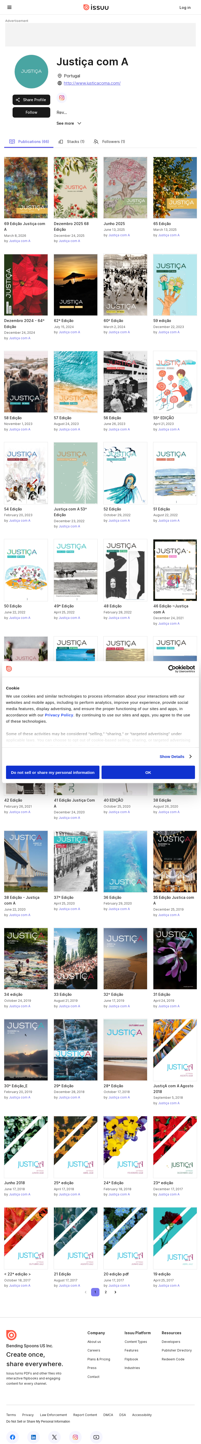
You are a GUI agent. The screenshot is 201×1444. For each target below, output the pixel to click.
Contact (93, 1371)
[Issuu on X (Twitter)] (54, 1431)
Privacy (28, 1409)
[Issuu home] (96, 7)
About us (94, 1336)
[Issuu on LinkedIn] (33, 1431)
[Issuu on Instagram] (75, 1431)
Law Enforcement (53, 1409)
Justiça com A (19, 235)
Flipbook (131, 1353)
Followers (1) (109, 136)
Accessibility (142, 1409)
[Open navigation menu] (9, 7)
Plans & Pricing (98, 1353)
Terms (11, 1409)
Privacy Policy (59, 715)
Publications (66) (29, 136)
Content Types (136, 1336)
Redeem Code (173, 1353)
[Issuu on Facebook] (12, 1431)
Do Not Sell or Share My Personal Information (38, 1416)
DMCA (108, 1409)
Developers (171, 1336)
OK (148, 772)
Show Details (172, 756)
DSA (122, 1409)
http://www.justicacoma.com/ (92, 83)
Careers (93, 1345)
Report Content (85, 1409)
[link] (185, 7)
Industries (132, 1362)
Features (131, 1345)
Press (92, 1362)
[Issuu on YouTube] (96, 1431)
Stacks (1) (71, 136)
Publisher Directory (177, 1345)
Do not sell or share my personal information (52, 772)
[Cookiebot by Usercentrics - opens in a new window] (172, 669)
